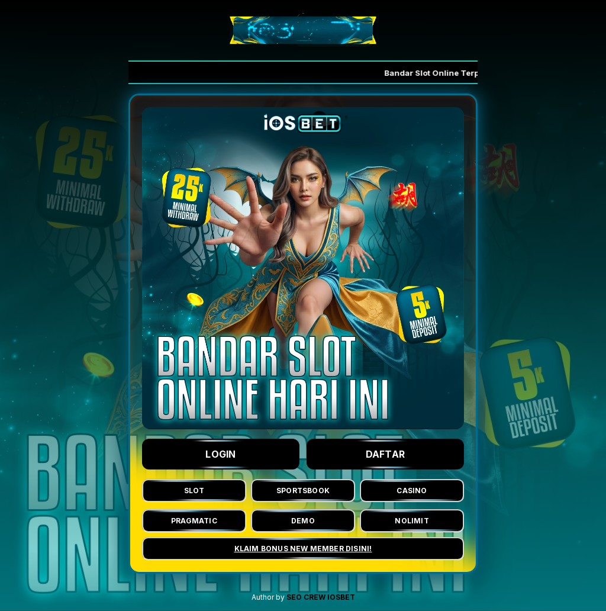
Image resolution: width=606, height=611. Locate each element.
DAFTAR (385, 454)
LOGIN (220, 454)
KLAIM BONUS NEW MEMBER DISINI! (303, 548)
